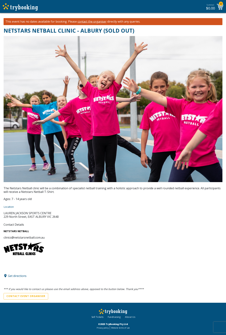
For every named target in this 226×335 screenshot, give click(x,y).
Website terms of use (120, 328)
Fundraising (114, 317)
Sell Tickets (98, 317)
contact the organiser (92, 21)
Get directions (17, 276)
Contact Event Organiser (25, 296)
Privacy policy (103, 328)
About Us (130, 317)
